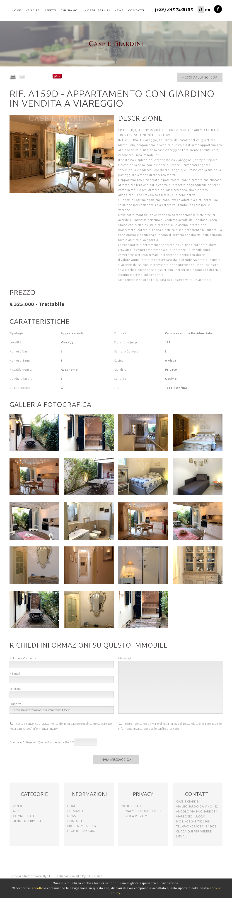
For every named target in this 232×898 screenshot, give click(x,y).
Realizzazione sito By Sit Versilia (78, 876)
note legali (131, 805)
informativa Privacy (45, 728)
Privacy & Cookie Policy (141, 810)
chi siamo (75, 810)
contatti (74, 820)
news (71, 815)
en (207, 9)
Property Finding (81, 825)
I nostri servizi (96, 10)
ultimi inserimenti (27, 820)
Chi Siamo (69, 10)
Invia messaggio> (116, 759)
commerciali (23, 815)
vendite (19, 805)
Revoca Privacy (134, 815)
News (118, 10)
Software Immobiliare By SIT (31, 876)
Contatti (136, 10)
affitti (18, 810)
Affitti (50, 10)
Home (16, 10)
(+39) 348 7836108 (174, 10)
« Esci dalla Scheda (200, 77)
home (72, 805)
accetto (37, 888)
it (201, 9)
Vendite (33, 10)
